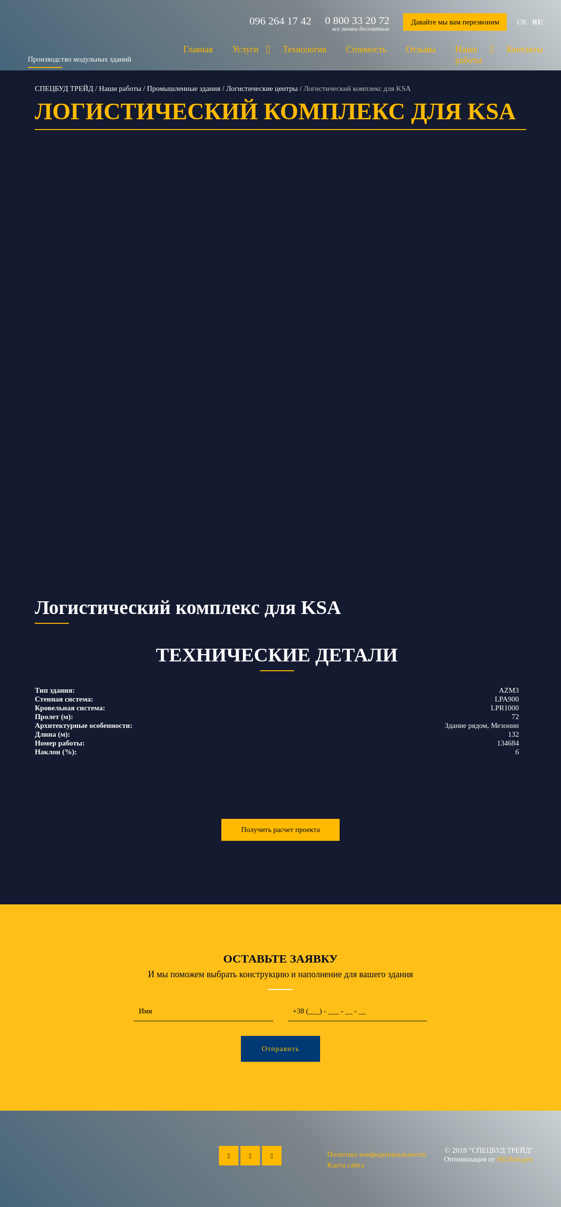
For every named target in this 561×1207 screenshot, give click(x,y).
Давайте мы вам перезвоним (455, 22)
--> (280, 380)
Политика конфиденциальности (376, 1154)
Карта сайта (345, 1165)
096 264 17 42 (280, 21)
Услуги (245, 49)
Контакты (524, 49)
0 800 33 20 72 (357, 20)
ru (537, 22)
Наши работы (468, 54)
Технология (304, 49)
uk (522, 22)
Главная (198, 49)
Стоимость (366, 49)
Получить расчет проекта (280, 830)
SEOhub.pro (514, 1159)
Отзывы (421, 49)
